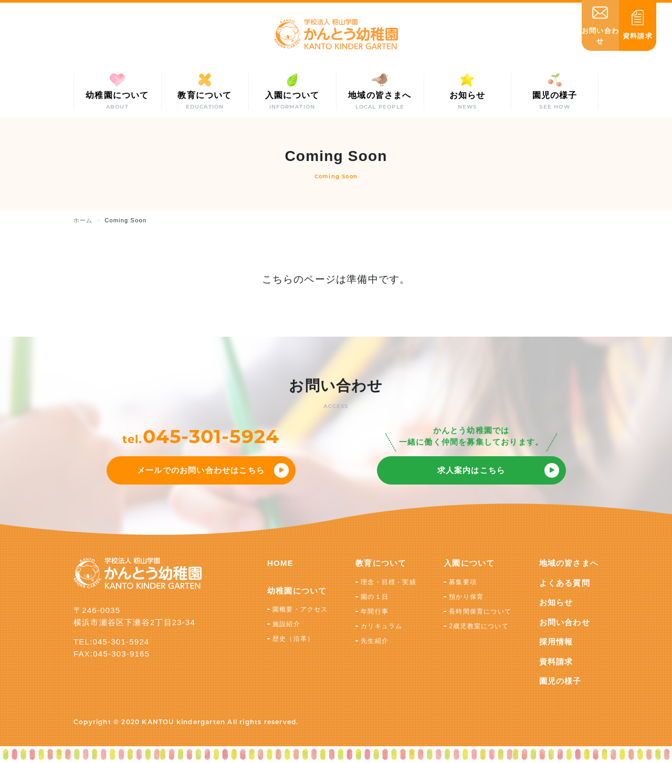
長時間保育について (480, 611)
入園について (469, 562)
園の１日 (374, 596)
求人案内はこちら (471, 470)
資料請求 (556, 661)
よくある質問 (564, 582)
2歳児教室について (478, 626)
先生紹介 (374, 640)
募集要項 (463, 582)
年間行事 (374, 611)
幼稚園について (297, 590)
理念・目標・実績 (388, 582)
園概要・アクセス (300, 609)
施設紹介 (286, 624)
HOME (280, 562)
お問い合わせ (564, 622)
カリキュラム (381, 626)
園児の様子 (560, 680)
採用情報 (556, 641)
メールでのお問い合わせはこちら (201, 470)
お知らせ (556, 602)
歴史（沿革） (293, 638)
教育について (380, 562)
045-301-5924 (211, 436)
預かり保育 (466, 596)
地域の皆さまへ (568, 562)
